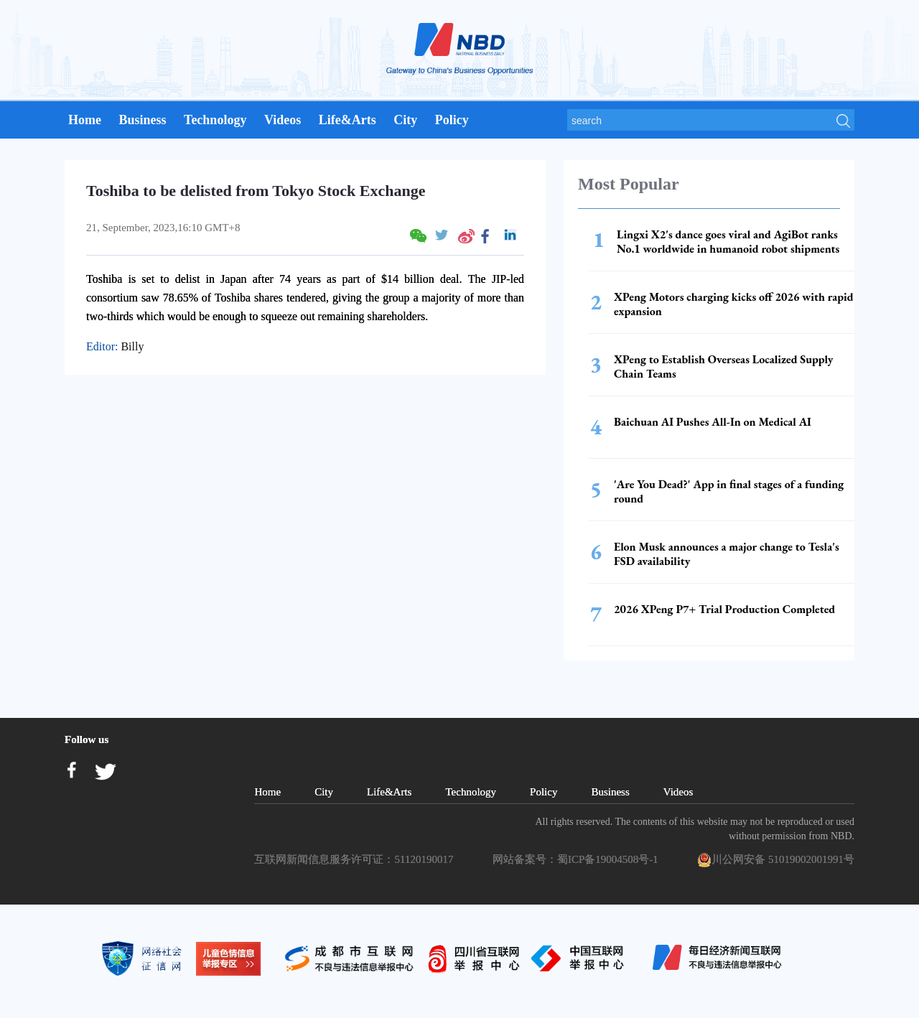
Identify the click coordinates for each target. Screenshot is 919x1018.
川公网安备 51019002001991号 (775, 860)
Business (142, 120)
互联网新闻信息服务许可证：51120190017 (356, 859)
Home (84, 120)
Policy (452, 120)
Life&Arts (347, 120)
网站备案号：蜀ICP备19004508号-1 (578, 859)
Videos (282, 120)
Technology (215, 120)
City (405, 120)
